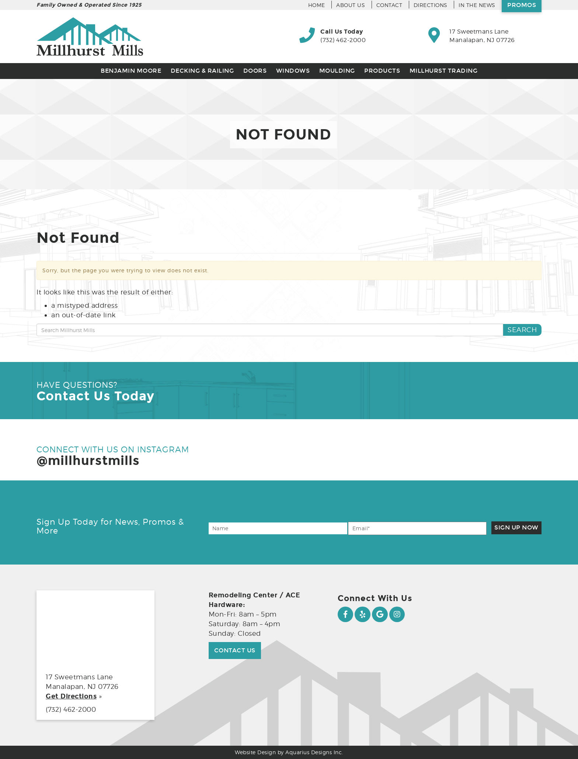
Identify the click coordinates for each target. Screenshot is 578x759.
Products (382, 70)
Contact (389, 5)
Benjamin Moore (131, 70)
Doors (255, 70)
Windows (293, 70)
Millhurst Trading (444, 70)
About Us (350, 5)
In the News (477, 5)
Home (316, 5)
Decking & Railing (202, 70)
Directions (431, 5)
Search (522, 330)
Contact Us (234, 650)
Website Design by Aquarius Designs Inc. (289, 752)
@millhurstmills (88, 460)
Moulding (337, 70)
